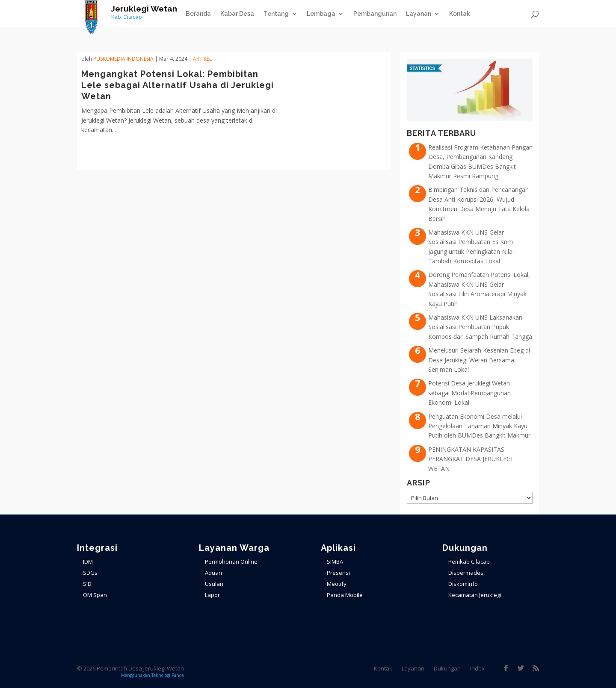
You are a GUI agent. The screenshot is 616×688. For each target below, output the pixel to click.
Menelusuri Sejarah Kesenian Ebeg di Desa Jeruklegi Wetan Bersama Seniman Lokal (479, 359)
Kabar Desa (237, 14)
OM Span (95, 595)
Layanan (418, 14)
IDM (88, 561)
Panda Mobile (345, 595)
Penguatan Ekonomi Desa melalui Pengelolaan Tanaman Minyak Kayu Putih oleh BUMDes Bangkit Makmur (479, 426)
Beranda (198, 14)
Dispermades (465, 572)
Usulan (214, 584)
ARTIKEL (202, 58)
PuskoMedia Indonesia (123, 58)
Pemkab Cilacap (469, 561)
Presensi (338, 572)
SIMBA (335, 561)
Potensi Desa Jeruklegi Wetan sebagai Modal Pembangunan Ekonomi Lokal (469, 392)
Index (477, 668)
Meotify (336, 584)
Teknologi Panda (167, 675)
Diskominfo (463, 584)
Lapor (212, 595)
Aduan (213, 572)
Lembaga (321, 14)
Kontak (459, 14)
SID (87, 584)
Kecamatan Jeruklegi (474, 595)
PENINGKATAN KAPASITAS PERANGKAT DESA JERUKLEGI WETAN (470, 459)
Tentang (276, 14)
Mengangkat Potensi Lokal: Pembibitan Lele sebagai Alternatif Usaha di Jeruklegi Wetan (177, 85)
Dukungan (447, 668)
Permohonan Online (231, 561)
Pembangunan (375, 14)
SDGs (90, 572)
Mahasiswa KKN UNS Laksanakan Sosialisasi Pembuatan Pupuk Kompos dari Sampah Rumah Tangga (480, 327)
